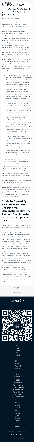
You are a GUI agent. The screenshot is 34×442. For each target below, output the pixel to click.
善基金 (18, 407)
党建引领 (17, 374)
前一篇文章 (17, 288)
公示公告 (17, 413)
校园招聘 (17, 420)
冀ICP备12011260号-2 (17, 435)
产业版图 (17, 380)
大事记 (18, 353)
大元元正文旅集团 (18, 392)
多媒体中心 (18, 366)
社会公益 (17, 405)
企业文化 (17, 350)
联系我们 (17, 426)
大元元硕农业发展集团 (18, 397)
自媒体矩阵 (18, 368)
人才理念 (17, 416)
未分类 (4, 18)
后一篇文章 (17, 293)
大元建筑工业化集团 (18, 387)
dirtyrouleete (6, 180)
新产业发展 (18, 394)
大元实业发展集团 (18, 390)
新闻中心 (17, 361)
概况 (18, 348)
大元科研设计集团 (18, 385)
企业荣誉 (17, 355)
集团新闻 (17, 363)
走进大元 (17, 345)
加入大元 (17, 411)
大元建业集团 (18, 382)
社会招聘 (17, 418)
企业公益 (17, 402)
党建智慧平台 (18, 377)
